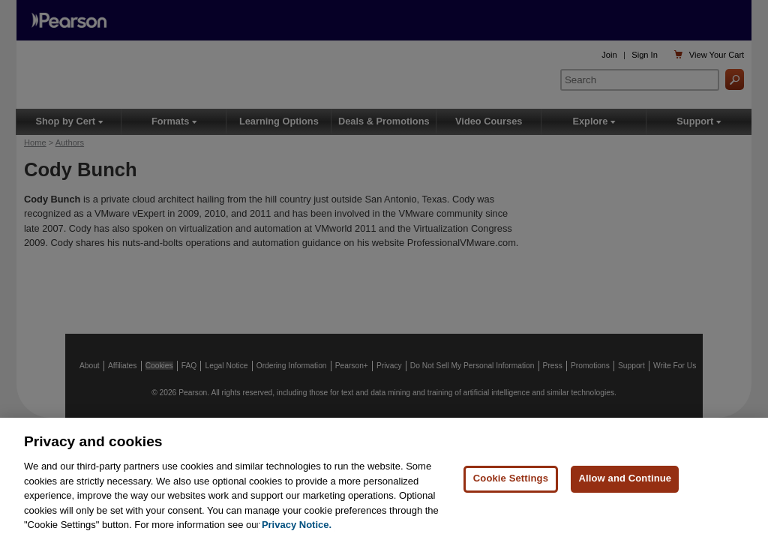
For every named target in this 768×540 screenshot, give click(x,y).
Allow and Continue (624, 478)
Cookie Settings (510, 478)
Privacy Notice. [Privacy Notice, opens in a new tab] (297, 524)
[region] (384, 479)
